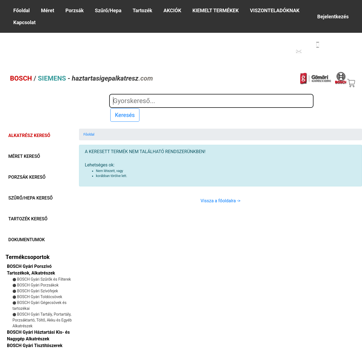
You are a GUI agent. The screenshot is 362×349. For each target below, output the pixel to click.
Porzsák (74, 10)
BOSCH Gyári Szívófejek (37, 291)
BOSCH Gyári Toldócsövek (39, 297)
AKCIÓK (172, 10)
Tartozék (142, 10)
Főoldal (21, 10)
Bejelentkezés (333, 16)
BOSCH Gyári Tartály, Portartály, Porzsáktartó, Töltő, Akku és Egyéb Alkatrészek (42, 320)
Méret (47, 10)
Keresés (125, 115)
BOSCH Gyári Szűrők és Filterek (44, 279)
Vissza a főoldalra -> (221, 200)
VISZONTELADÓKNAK (275, 10)
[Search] (211, 101)
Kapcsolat (24, 22)
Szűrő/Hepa (108, 10)
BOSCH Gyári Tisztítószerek (34, 345)
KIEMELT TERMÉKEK (215, 10)
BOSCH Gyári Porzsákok (37, 285)
